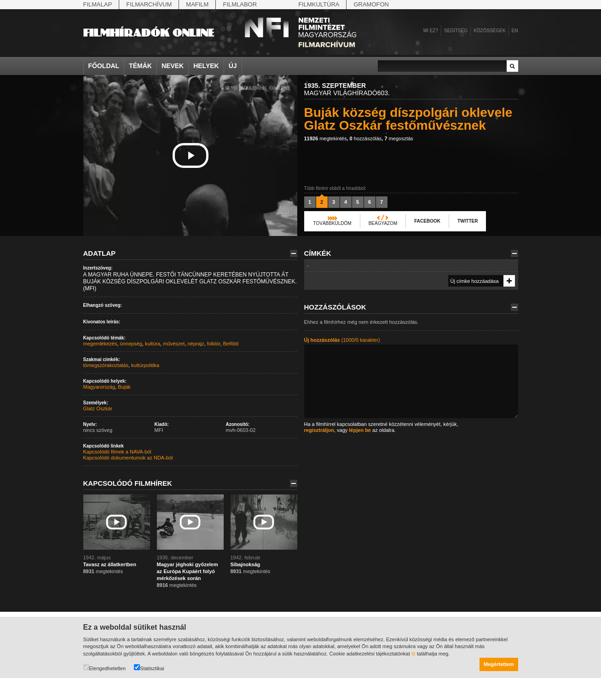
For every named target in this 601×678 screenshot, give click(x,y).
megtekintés (325, 138)
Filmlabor (240, 4)
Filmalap (97, 4)
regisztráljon (319, 430)
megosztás (398, 138)
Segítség (456, 30)
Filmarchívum (149, 4)
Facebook (427, 221)
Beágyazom (383, 223)
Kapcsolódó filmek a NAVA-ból (117, 451)
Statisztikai (149, 667)
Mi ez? (430, 30)
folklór (213, 343)
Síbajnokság (245, 564)
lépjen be (360, 430)
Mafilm (197, 4)
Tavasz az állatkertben (109, 564)
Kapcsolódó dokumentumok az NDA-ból (128, 457)
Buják (124, 387)
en (515, 30)
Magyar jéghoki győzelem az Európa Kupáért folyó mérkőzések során (187, 571)
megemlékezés (100, 343)
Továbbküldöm (332, 223)
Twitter (467, 221)
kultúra (152, 343)
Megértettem (499, 664)
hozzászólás (366, 138)
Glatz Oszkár (98, 408)
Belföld (231, 343)
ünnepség (131, 343)
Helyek (206, 65)
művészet (174, 343)
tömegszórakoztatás (105, 365)
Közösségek (489, 30)
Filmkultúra (318, 4)
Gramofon (371, 4)
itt (413, 653)
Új (233, 65)
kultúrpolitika (145, 365)
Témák (140, 65)
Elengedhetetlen (104, 667)
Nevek (173, 65)
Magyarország (99, 387)
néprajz (195, 343)
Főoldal (104, 65)
